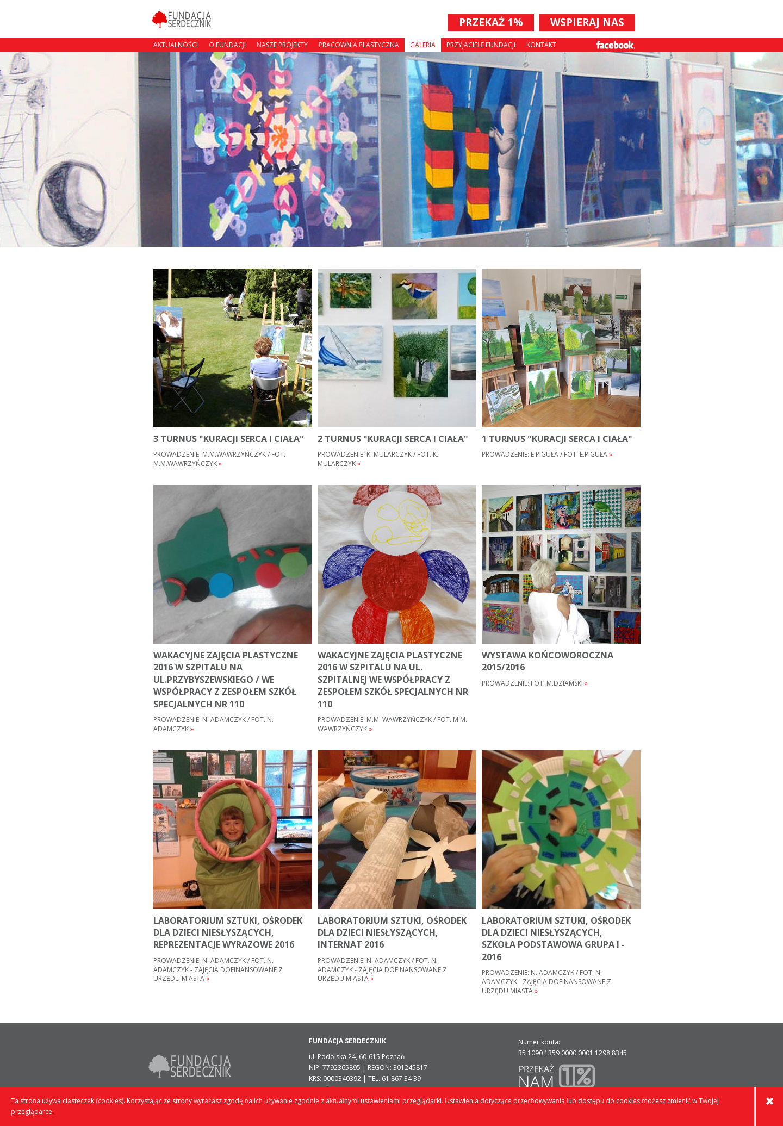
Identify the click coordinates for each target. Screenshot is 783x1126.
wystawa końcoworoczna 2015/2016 (547, 661)
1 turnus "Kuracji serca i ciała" (557, 439)
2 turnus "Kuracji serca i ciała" (393, 439)
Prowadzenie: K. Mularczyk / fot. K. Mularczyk (378, 459)
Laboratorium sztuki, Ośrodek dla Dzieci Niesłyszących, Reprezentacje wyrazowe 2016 (227, 933)
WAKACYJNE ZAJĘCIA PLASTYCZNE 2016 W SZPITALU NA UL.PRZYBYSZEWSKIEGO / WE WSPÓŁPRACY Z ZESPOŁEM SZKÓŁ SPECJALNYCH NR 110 (225, 679)
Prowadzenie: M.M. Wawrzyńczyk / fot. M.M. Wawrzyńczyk (392, 724)
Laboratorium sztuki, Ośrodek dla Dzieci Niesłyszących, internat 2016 (392, 933)
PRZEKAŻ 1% (491, 22)
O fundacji (227, 44)
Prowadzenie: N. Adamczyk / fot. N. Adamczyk (213, 724)
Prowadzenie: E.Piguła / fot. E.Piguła (547, 454)
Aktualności (175, 44)
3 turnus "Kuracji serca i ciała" (228, 439)
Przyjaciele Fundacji (480, 44)
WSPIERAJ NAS (587, 22)
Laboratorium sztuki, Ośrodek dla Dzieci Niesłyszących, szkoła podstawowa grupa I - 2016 (556, 939)
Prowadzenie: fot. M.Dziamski (535, 683)
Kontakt (541, 44)
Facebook (615, 45)
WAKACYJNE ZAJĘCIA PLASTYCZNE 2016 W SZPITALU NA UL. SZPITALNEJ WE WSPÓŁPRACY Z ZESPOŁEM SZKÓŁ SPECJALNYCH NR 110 (393, 679)
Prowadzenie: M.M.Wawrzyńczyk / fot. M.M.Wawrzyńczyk (219, 459)
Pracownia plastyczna (359, 44)
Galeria (423, 44)
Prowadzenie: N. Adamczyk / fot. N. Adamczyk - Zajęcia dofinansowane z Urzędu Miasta (218, 970)
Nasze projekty (282, 44)
